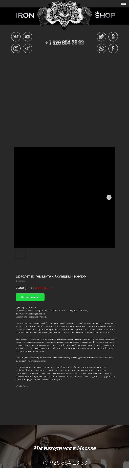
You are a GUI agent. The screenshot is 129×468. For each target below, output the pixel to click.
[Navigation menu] (123, 3)
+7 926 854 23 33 (64, 462)
